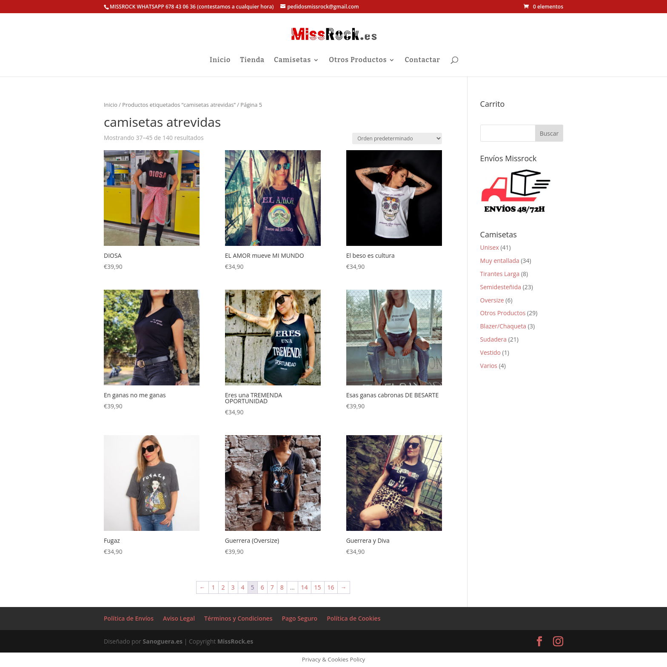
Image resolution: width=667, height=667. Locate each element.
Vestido (490, 352)
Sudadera (493, 339)
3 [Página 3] (233, 587)
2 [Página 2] (223, 587)
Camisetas (292, 60)
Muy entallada (499, 261)
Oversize (492, 300)
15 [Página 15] (317, 587)
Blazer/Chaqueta (503, 326)
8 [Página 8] (282, 587)
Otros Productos (358, 60)
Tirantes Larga (500, 274)
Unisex (489, 247)
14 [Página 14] (304, 587)
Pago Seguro (299, 618)
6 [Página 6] (262, 587)
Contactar (422, 60)
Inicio (220, 60)
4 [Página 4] (243, 587)
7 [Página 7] (272, 587)
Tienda (252, 60)
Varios (488, 366)
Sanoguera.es (162, 641)
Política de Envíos (129, 618)
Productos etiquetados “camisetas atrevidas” (179, 104)
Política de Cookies (353, 618)
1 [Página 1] (213, 587)
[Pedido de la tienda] (397, 138)
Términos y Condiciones (238, 618)
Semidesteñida (500, 287)
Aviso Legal (179, 618)
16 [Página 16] (331, 587)
